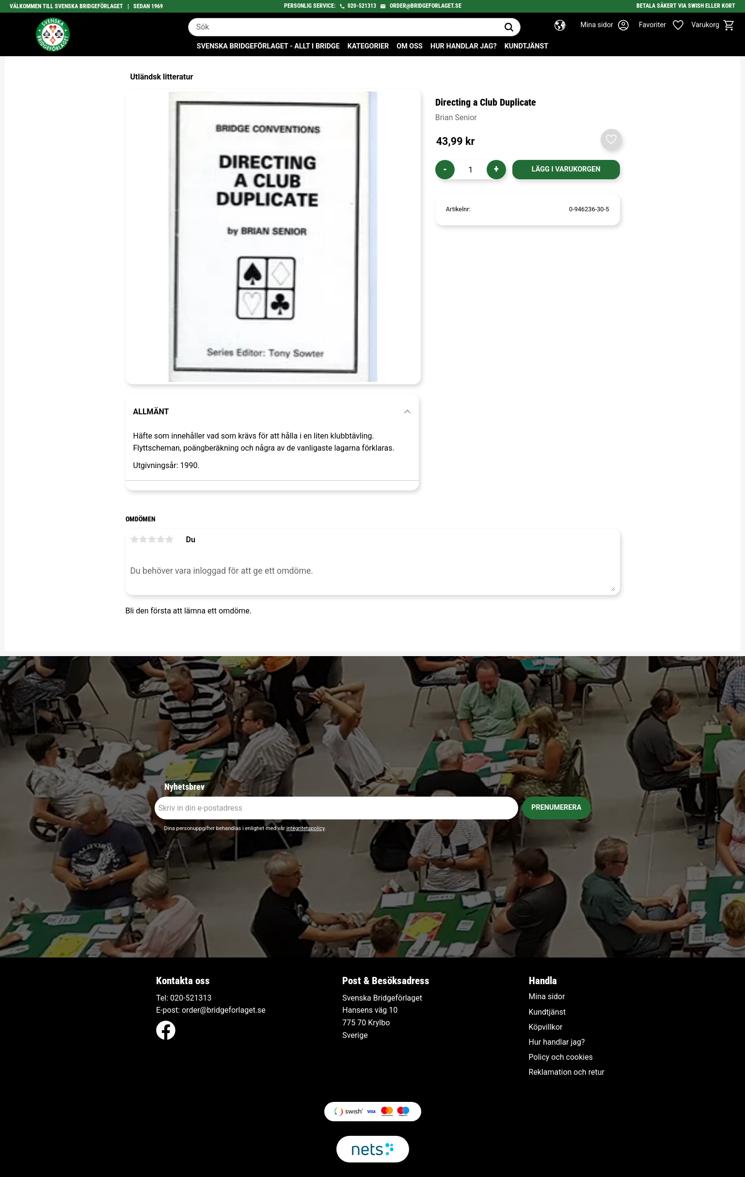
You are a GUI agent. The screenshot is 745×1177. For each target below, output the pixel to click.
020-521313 (362, 5)
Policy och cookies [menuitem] (561, 1057)
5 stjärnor (169, 539)
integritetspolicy (305, 828)
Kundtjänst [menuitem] (527, 46)
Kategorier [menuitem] (368, 46)
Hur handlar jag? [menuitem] (463, 46)
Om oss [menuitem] (409, 46)
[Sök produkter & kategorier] (343, 27)
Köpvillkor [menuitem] (546, 1027)
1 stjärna (134, 539)
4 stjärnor (161, 539)
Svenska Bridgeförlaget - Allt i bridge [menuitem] (268, 46)
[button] (666, 25)
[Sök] (509, 27)
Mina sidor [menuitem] (547, 996)
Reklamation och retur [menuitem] (566, 1072)
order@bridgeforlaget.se (425, 5)
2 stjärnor (143, 539)
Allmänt (151, 411)
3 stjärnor (152, 539)
